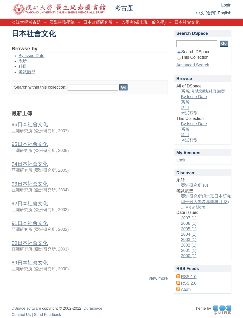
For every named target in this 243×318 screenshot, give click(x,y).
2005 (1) (188, 229)
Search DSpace (194, 51)
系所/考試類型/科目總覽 (203, 91)
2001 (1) (188, 250)
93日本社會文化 (30, 184)
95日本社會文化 (30, 144)
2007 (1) (188, 218)
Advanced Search (192, 65)
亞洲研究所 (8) (194, 185)
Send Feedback (47, 314)
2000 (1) (188, 256)
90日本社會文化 (30, 243)
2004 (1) (188, 234)
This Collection (193, 57)
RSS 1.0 (188, 276)
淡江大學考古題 (26, 22)
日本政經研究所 (97, 22)
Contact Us (21, 314)
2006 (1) (188, 223)
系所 (23, 61)
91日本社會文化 (30, 223)
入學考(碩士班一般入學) (143, 22)
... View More (193, 207)
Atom (186, 289)
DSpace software (26, 308)
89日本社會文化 (30, 263)
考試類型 (27, 72)
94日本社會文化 (30, 164)
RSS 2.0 (188, 283)
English (224, 13)
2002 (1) (188, 245)
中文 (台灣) (206, 13)
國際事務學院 (62, 22)
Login (226, 5)
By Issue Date (31, 55)
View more (158, 278)
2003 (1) (188, 239)
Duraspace (93, 308)
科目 (23, 66)
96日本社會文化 (30, 124)
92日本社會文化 (30, 203)
